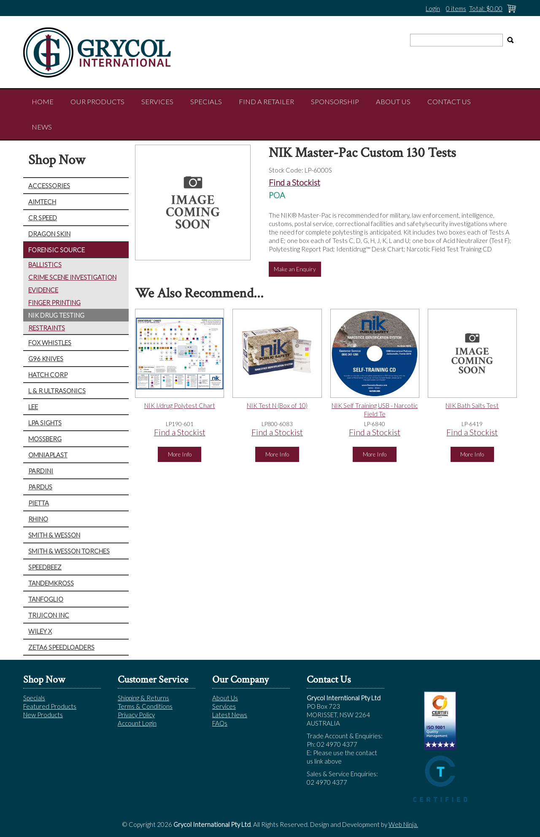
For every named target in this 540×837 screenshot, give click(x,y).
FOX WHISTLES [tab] (49, 342)
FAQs (219, 723)
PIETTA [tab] (38, 503)
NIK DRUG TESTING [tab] (56, 315)
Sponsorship (335, 101)
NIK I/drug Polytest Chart (179, 405)
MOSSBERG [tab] (45, 439)
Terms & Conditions (145, 706)
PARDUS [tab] (40, 487)
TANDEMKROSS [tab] (51, 583)
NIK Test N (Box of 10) (277, 405)
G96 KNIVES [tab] (45, 358)
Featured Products (49, 706)
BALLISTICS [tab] (45, 264)
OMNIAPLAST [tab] (48, 455)
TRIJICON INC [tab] (48, 615)
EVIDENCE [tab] (43, 290)
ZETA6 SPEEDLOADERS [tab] (61, 647)
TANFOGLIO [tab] (45, 599)
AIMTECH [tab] (42, 201)
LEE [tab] (33, 406)
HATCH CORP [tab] (48, 374)
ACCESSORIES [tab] (49, 185)
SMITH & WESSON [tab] (54, 535)
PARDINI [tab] (40, 471)
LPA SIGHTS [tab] (45, 423)
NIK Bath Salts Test (472, 405)
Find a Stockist (294, 182)
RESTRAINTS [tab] (46, 328)
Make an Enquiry (295, 269)
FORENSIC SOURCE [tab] (56, 250)
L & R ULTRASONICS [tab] (57, 390)
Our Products (97, 101)
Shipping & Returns (143, 698)
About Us (393, 101)
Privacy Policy (136, 714)
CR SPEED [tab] (42, 217)
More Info (180, 454)
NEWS (42, 127)
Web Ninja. (403, 824)
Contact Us (449, 101)
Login (433, 8)
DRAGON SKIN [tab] (49, 234)
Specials (206, 101)
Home (43, 101)
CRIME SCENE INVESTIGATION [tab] (72, 277)
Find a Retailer (266, 101)
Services (157, 101)
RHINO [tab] (38, 519)
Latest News (229, 714)
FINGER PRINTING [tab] (54, 302)
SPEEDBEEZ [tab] (45, 567)
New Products (43, 714)
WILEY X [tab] (40, 631)
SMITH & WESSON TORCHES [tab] (69, 551)
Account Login (137, 723)
